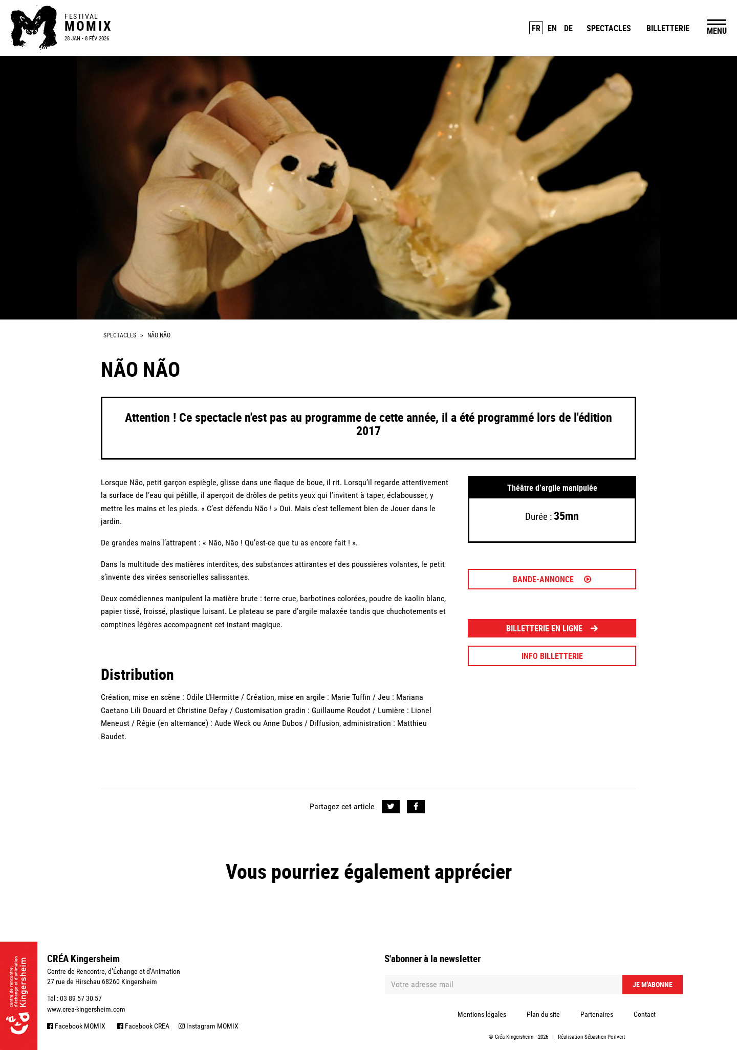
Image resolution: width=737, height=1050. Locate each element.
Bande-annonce (552, 579)
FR (536, 28)
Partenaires (596, 1014)
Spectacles (609, 28)
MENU (717, 30)
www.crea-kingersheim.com (86, 1009)
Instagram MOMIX (209, 1026)
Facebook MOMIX (76, 1026)
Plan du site (543, 1014)
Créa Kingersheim (514, 1037)
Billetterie (667, 28)
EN (552, 28)
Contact (645, 1014)
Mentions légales (482, 1014)
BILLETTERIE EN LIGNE (552, 628)
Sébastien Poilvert (604, 1037)
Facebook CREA (143, 1026)
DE (568, 28)
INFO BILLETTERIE (552, 655)
